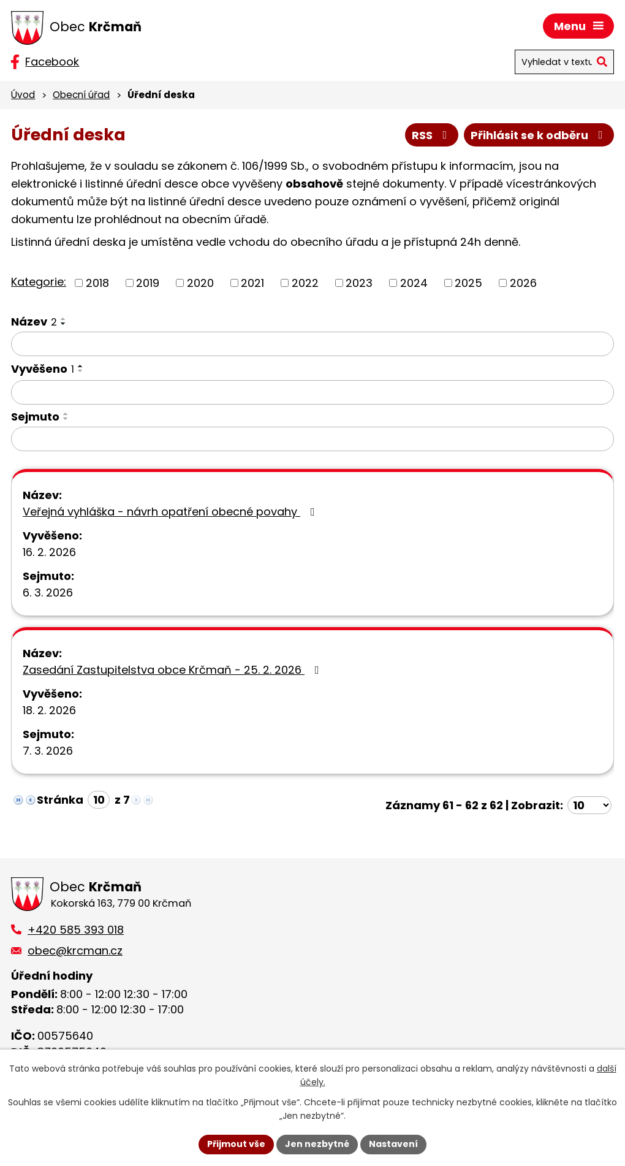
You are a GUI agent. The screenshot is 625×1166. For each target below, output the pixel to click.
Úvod (23, 94)
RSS (432, 135)
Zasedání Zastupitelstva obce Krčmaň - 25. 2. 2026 (173, 669)
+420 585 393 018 (76, 929)
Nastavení (393, 1144)
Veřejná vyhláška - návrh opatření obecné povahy (171, 511)
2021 (252, 283)
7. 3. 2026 (48, 750)
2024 (414, 283)
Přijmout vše (236, 1144)
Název (34, 321)
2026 (523, 283)
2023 (359, 283)
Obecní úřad (81, 94)
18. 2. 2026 (49, 710)
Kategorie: (38, 281)
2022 (305, 283)
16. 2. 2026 (49, 552)
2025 (468, 283)
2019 (147, 283)
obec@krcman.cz (75, 950)
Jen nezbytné (317, 1144)
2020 (200, 283)
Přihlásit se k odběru (539, 135)
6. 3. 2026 (48, 592)
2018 (97, 283)
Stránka (60, 799)
